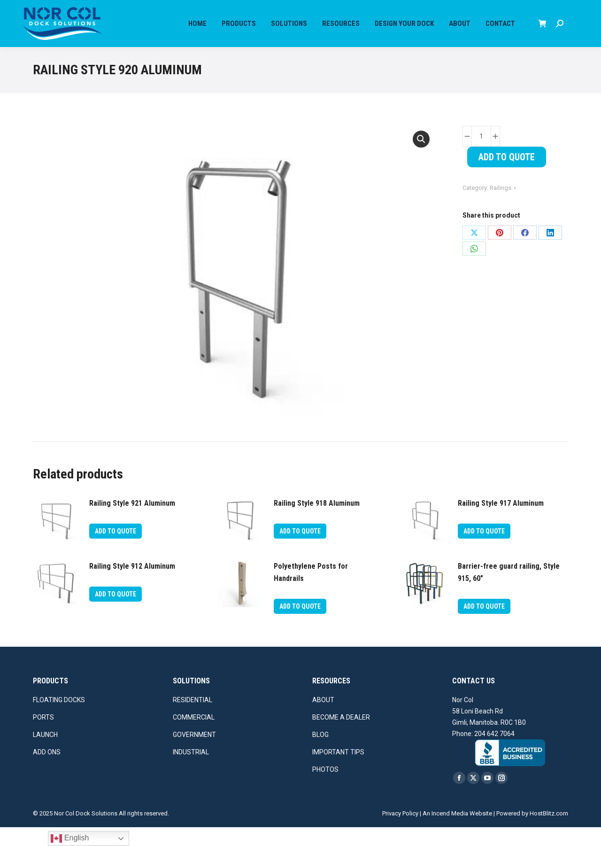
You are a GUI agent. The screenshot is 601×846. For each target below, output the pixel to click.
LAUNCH (45, 753)
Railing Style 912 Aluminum (132, 584)
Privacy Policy (400, 832)
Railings (500, 206)
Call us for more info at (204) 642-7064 (66, 9)
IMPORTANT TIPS (338, 771)
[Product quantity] (481, 155)
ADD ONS (47, 771)
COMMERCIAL (194, 736)
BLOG (320, 753)
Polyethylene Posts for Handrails (311, 591)
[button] (421, 157)
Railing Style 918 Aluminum (317, 521)
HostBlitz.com (549, 832)
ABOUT (323, 718)
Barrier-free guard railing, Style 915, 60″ (509, 591)
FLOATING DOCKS (59, 718)
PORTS (43, 736)
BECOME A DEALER (341, 736)
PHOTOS (325, 788)
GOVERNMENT (194, 753)
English (70, 838)
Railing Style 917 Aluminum (501, 521)
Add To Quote (506, 175)
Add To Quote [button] (115, 550)
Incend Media (449, 832)
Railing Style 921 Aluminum (132, 521)
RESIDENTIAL (192, 718)
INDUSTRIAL (191, 771)
